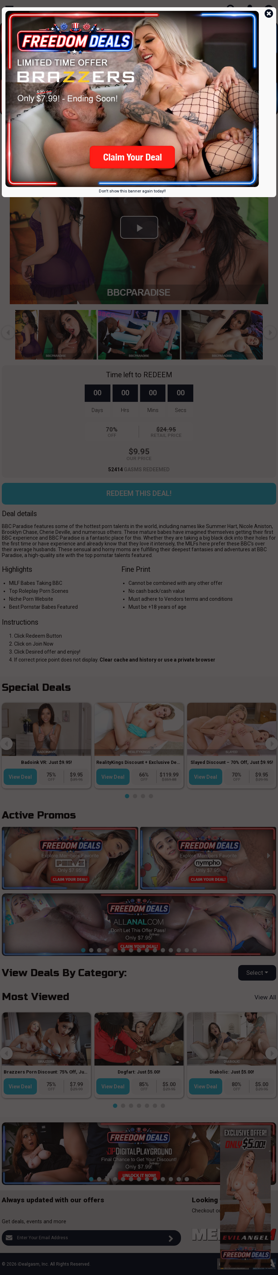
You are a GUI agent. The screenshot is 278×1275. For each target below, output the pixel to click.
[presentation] (8, 64)
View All (265, 997)
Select (254, 972)
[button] (103, 109)
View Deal (20, 777)
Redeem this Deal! (139, 493)
